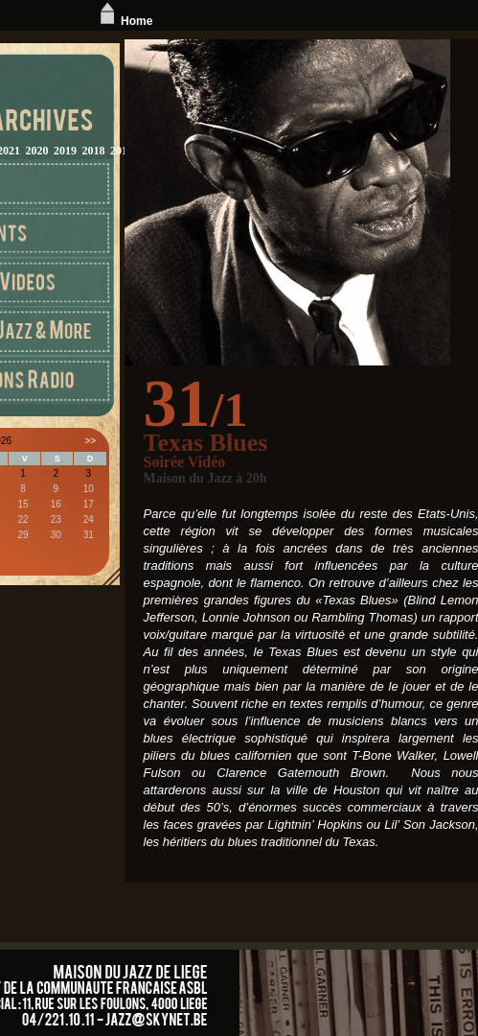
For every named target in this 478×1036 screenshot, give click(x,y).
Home (124, 21)
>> (90, 441)
